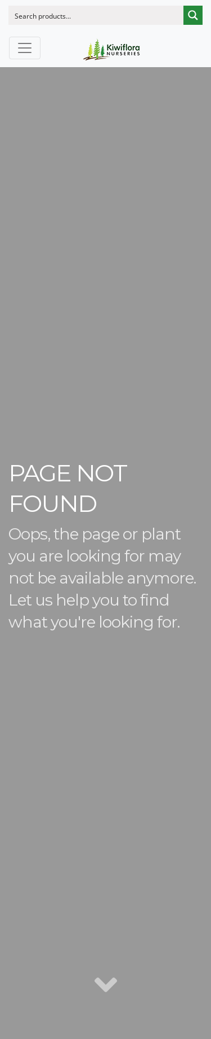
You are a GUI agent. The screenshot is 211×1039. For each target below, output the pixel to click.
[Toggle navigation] (25, 48)
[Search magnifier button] (193, 15)
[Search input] (96, 15)
